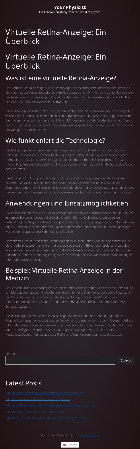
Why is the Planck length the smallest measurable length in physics (50, 405)
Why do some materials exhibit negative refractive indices (44, 393)
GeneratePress (90, 435)
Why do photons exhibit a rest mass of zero (34, 411)
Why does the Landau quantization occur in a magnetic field (45, 418)
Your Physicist (70, 7)
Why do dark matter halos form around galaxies (37, 399)
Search (10, 353)
